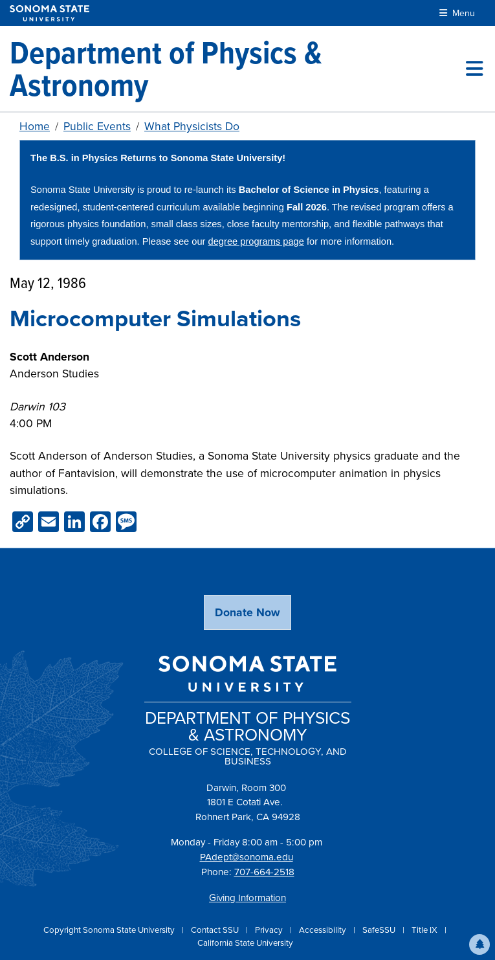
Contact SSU (216, 930)
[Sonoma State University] (49, 13)
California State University (245, 943)
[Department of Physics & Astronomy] (238, 68)
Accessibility (323, 930)
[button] (479, 944)
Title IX (425, 930)
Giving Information (247, 898)
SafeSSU (379, 930)
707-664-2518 (264, 872)
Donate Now (247, 612)
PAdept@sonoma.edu (246, 857)
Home (34, 126)
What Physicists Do (191, 126)
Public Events (97, 126)
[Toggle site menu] (474, 68)
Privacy (270, 930)
